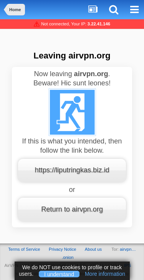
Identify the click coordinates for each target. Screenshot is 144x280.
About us (93, 249)
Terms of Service (24, 249)
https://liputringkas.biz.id (72, 170)
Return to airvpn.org (72, 209)
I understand (59, 274)
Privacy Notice (62, 249)
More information (105, 274)
